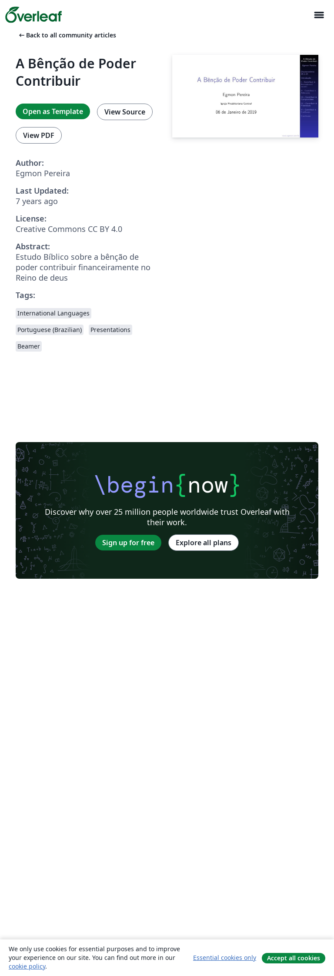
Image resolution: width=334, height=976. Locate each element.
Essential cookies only (224, 957)
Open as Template (53, 111)
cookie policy (27, 966)
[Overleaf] (33, 15)
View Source (124, 112)
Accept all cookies (293, 958)
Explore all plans (203, 542)
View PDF (38, 135)
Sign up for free (128, 542)
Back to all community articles (66, 35)
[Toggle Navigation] (319, 15)
